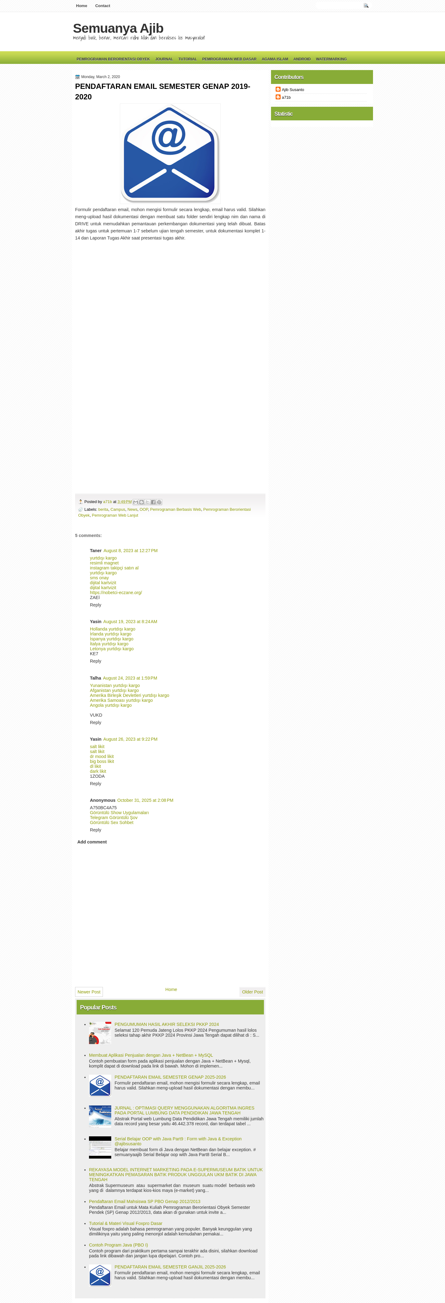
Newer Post (89, 991)
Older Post (252, 991)
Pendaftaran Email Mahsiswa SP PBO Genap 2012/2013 (145, 1201)
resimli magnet (104, 562)
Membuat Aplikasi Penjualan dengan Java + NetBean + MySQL (151, 1055)
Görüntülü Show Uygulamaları (119, 812)
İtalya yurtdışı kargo (109, 643)
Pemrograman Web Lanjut (115, 515)
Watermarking (331, 59)
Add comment (92, 841)
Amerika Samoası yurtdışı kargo (121, 700)
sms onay (99, 577)
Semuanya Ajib (118, 28)
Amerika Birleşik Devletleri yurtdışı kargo (129, 695)
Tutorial (187, 59)
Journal (164, 59)
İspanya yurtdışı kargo (112, 638)
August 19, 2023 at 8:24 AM (130, 621)
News (132, 509)
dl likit (95, 766)
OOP (144, 509)
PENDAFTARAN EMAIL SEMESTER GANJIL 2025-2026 (170, 1266)
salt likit (97, 746)
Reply (95, 604)
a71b (108, 501)
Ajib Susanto (293, 89)
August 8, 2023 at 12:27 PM (131, 550)
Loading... (168, 364)
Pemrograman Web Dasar (229, 59)
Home (81, 5)
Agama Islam (275, 59)
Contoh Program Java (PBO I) (118, 1245)
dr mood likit (102, 756)
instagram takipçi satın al (114, 567)
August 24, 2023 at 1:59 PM (130, 678)
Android (302, 59)
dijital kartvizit (103, 582)
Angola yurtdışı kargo (111, 705)
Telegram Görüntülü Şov (114, 817)
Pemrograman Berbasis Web (175, 509)
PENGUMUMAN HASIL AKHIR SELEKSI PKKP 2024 (167, 1024)
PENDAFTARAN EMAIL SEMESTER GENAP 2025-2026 (170, 1077)
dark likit (98, 771)
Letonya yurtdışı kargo (112, 648)
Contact (102, 5)
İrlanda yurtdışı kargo (110, 633)
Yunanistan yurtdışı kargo (115, 685)
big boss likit (102, 761)
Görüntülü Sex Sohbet (112, 822)
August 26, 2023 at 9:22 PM (130, 739)
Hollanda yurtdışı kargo (112, 629)
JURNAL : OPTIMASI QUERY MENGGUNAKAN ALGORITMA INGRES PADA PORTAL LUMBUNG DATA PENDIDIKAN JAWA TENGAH (185, 1110)
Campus (117, 509)
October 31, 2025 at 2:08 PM (145, 800)
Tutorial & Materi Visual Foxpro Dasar (126, 1223)
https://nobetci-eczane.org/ (116, 592)
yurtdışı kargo (103, 558)
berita (103, 509)
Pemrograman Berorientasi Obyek (113, 59)
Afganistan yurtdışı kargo (114, 690)
